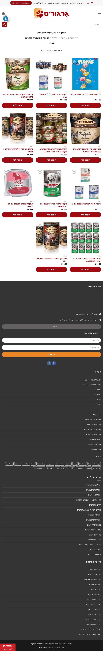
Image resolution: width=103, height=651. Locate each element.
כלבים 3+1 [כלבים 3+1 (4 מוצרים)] (50, 468)
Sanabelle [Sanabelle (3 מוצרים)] (80, 468)
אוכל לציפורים (95, 449)
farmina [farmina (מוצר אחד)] (68, 464)
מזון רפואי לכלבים (94, 539)
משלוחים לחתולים (39, 3)
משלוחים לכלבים (53, 3)
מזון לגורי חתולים (94, 614)
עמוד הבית (73, 37)
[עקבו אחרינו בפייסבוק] (54, 363)
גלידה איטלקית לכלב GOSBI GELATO (86, 94)
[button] (99, 13)
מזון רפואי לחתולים (93, 624)
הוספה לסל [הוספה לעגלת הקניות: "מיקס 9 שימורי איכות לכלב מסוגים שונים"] (51, 105)
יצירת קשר (64, 3)
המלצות (80, 3)
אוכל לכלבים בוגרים (93, 490)
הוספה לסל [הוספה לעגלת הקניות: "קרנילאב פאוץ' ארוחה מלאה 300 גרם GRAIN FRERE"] (17, 105)
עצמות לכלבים (95, 549)
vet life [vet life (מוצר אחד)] (72, 468)
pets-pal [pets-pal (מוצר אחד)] (18, 464)
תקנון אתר (97, 394)
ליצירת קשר (51, 326)
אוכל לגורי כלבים (94, 495)
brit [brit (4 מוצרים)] (89, 464)
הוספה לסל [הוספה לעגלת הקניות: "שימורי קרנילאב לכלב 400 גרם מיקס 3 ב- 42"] (51, 269)
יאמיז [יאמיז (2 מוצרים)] (57, 468)
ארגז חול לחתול (95, 584)
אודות (87, 3)
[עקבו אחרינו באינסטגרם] (49, 363)
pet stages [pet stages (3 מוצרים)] (9, 464)
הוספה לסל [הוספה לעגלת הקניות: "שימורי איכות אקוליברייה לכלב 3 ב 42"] (85, 214)
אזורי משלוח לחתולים (92, 429)
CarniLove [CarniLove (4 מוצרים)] (82, 464)
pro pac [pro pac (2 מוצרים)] (88, 468)
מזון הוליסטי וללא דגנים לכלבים (88, 500)
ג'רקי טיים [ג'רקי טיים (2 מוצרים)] (64, 468)
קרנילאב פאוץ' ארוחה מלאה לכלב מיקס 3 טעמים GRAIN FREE (53, 150)
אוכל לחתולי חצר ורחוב (92, 579)
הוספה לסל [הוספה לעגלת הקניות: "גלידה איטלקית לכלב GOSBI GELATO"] (85, 105)
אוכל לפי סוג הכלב (94, 424)
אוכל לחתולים (95, 569)
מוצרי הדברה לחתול (93, 604)
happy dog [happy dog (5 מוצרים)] (40, 464)
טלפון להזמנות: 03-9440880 (87, 314)
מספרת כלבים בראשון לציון (90, 384)
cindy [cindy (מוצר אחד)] (75, 464)
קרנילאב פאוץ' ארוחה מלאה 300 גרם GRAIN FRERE (18, 95)
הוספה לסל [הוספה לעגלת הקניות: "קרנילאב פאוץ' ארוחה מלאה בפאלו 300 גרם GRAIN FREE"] (85, 160)
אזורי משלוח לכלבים (93, 419)
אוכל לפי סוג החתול (93, 434)
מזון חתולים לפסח (94, 609)
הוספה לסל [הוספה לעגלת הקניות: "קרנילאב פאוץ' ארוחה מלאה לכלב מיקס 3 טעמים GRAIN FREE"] (51, 160)
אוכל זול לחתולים (94, 574)
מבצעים (73, 3)
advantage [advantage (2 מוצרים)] (96, 464)
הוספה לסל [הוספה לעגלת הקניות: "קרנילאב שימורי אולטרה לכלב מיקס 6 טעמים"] (17, 160)
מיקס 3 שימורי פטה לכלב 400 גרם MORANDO (53, 205)
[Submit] (4, 24)
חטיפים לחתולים (94, 594)
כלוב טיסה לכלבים (94, 524)
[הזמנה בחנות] (51, 50)
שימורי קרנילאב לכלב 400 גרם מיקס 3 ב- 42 (52, 260)
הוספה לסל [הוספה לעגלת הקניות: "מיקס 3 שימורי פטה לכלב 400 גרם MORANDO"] (51, 214)
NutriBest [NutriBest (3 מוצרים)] (26, 464)
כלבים (55, 37)
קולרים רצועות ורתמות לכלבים (89, 510)
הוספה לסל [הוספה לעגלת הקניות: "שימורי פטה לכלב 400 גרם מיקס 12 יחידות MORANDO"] (85, 269)
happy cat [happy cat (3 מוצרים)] (50, 464)
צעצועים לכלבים (94, 554)
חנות (63, 37)
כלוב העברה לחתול (93, 599)
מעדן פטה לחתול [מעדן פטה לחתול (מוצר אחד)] (39, 468)
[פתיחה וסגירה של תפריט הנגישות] (6, 19)
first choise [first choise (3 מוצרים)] (59, 464)
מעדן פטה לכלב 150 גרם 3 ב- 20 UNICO (20, 205)
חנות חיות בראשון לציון (92, 379)
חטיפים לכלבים (95, 504)
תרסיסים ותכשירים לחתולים (90, 634)
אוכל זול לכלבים (94, 514)
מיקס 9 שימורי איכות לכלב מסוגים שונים (53, 95)
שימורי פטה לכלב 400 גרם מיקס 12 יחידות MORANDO (87, 260)
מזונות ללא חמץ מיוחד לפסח (90, 544)
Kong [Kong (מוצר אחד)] (33, 464)
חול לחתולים (96, 589)
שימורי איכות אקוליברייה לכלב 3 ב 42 (86, 204)
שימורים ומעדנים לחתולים (91, 629)
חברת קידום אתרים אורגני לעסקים (42, 643)
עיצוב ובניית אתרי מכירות (63, 643)
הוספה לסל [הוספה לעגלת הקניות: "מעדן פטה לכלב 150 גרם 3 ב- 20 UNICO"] (17, 214)
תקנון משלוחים (95, 439)
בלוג (99, 409)
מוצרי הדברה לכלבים (93, 529)
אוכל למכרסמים (94, 444)
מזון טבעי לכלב (95, 534)
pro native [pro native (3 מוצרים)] (96, 468)
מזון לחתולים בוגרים (93, 619)
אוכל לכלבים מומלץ (93, 485)
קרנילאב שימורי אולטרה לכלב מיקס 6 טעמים (18, 150)
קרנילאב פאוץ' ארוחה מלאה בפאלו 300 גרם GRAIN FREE (87, 150)
